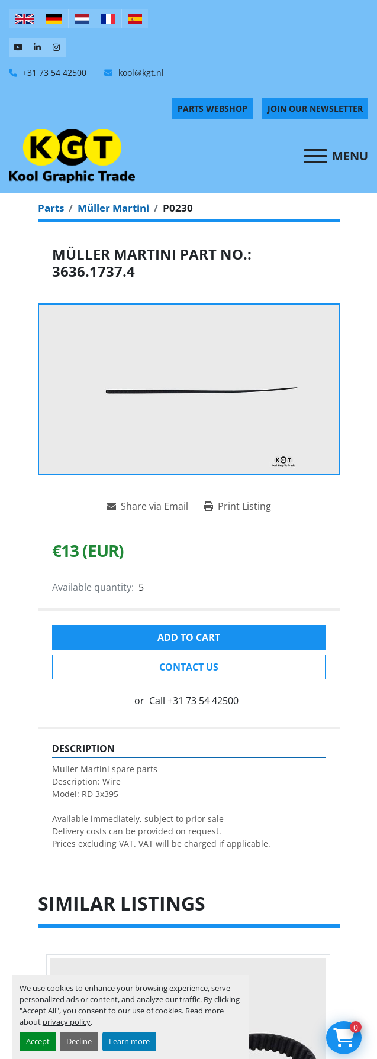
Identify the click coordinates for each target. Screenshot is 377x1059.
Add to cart (188, 637)
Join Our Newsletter (315, 108)
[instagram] (56, 47)
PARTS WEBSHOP (212, 108)
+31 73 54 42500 (53, 72)
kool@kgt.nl (140, 72)
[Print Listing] (237, 506)
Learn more (129, 1041)
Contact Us (188, 666)
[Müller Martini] (113, 208)
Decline (79, 1041)
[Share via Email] (147, 506)
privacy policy (67, 1021)
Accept (38, 1041)
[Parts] (51, 208)
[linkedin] (37, 47)
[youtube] (18, 47)
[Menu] (315, 156)
